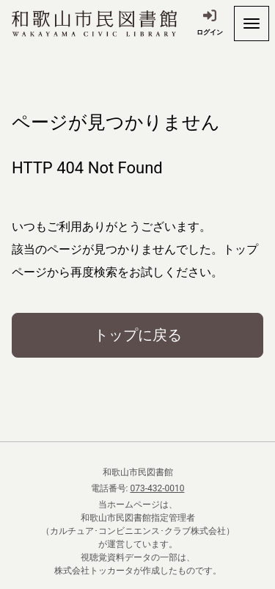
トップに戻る (138, 335)
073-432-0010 (157, 488)
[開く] (251, 23)
